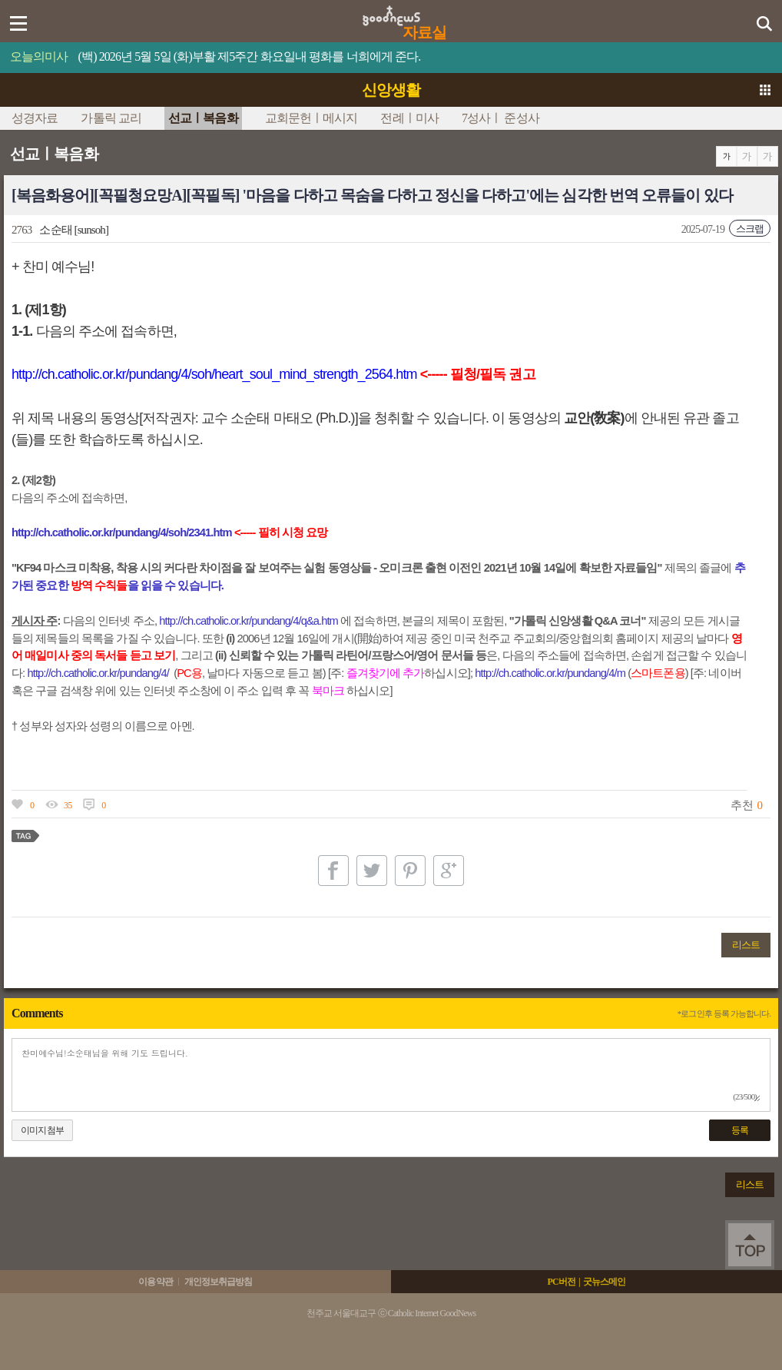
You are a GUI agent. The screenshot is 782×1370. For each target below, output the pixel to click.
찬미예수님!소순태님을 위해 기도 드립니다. (391, 1075)
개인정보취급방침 (218, 1281)
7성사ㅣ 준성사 (500, 117)
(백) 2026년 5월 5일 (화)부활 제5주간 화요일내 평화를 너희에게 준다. (249, 56)
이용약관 (155, 1281)
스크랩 (750, 228)
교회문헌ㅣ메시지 (311, 117)
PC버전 (561, 1281)
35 (67, 805)
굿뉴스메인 (604, 1281)
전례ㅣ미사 (409, 117)
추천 (741, 805)
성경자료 (35, 117)
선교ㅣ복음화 (203, 117)
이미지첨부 (42, 1130)
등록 (739, 1130)
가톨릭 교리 (111, 117)
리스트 (746, 944)
